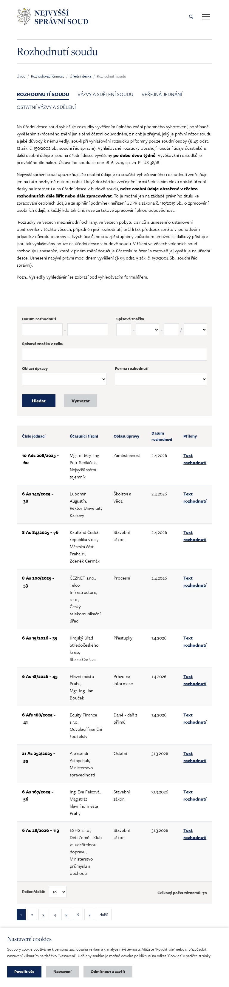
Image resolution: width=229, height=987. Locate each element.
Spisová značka (130, 319)
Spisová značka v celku (43, 344)
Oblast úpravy (35, 368)
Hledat (39, 400)
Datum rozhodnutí (39, 319)
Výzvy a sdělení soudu (105, 94)
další (104, 914)
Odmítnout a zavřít (108, 971)
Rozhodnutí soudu (43, 94)
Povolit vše (24, 971)
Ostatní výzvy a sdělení (46, 107)
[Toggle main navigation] (206, 16)
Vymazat (81, 400)
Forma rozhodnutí (131, 368)
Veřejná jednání (162, 94)
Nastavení (62, 971)
